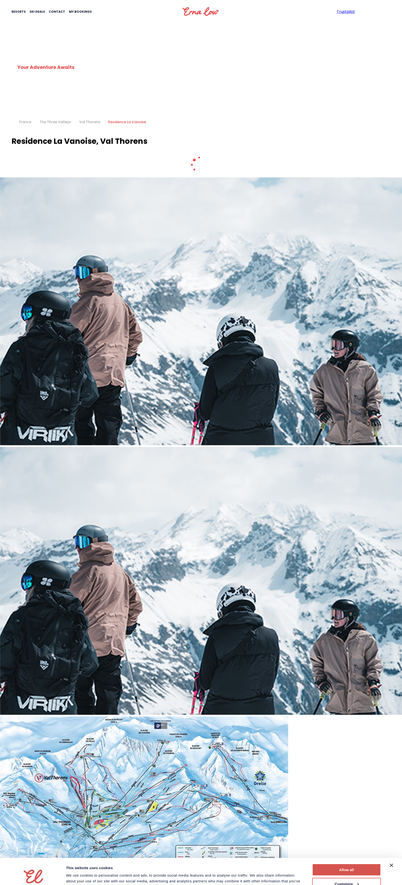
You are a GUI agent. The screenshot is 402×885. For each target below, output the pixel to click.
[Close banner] (391, 841)
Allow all (346, 845)
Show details (77, 875)
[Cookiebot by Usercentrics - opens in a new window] (34, 875)
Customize (347, 859)
